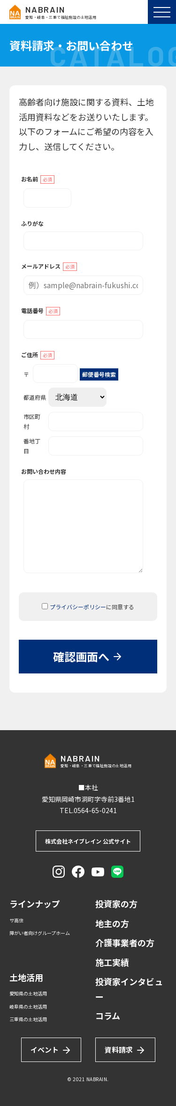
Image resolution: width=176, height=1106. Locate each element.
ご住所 (37, 355)
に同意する (88, 607)
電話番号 (40, 310)
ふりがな (32, 223)
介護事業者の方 (124, 942)
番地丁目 (83, 445)
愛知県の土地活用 (28, 993)
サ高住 (16, 920)
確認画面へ (88, 656)
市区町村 (83, 421)
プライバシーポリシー (78, 607)
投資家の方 (116, 903)
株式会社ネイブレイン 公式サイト (88, 841)
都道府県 (65, 397)
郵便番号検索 (99, 374)
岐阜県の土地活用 (28, 1006)
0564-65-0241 (95, 810)
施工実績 (112, 962)
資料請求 (125, 1050)
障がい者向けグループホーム (39, 932)
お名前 (37, 179)
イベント (51, 1050)
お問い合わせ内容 (43, 471)
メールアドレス (49, 266)
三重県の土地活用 (28, 1019)
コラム (107, 1015)
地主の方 (112, 923)
